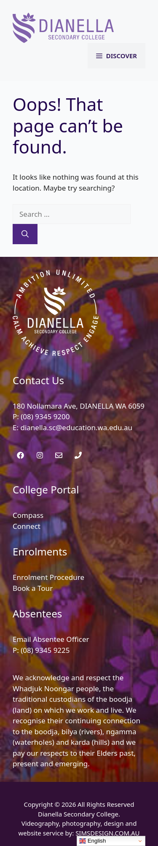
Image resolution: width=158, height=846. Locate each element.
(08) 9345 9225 (45, 650)
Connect (26, 526)
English (92, 841)
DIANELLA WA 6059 (112, 406)
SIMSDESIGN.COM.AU (107, 833)
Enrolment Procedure (48, 577)
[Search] (25, 234)
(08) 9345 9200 (45, 416)
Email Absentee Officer (51, 639)
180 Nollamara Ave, (46, 406)
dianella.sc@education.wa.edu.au (76, 427)
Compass (28, 515)
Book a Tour (33, 588)
